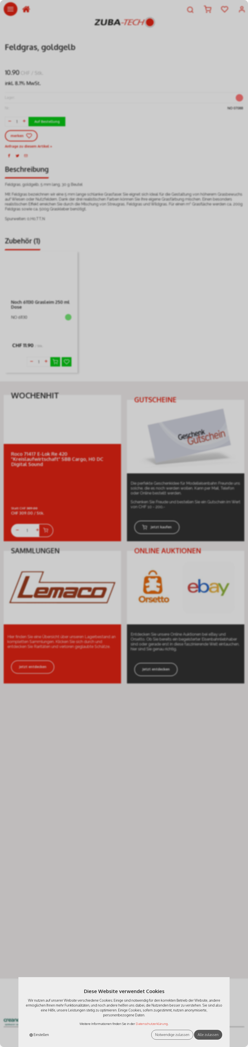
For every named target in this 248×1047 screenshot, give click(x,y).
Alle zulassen (208, 1035)
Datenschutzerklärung (152, 1024)
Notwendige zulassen (172, 1035)
